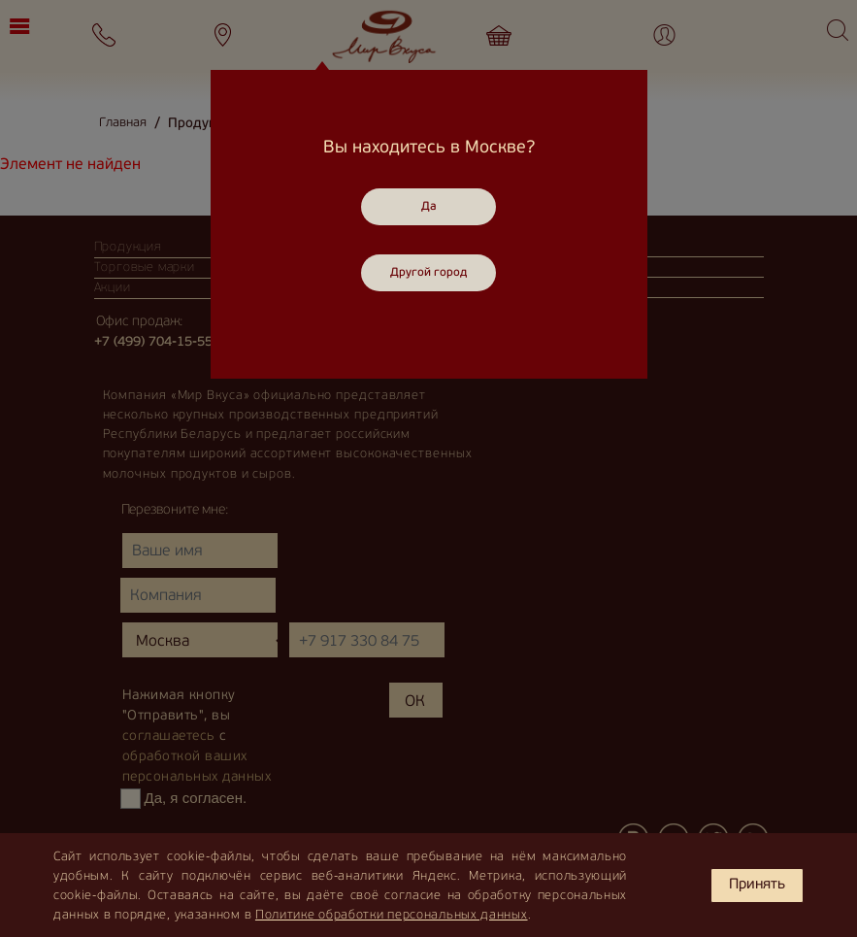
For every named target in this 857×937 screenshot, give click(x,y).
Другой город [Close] (428, 273)
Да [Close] (429, 207)
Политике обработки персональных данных (391, 915)
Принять (757, 885)
